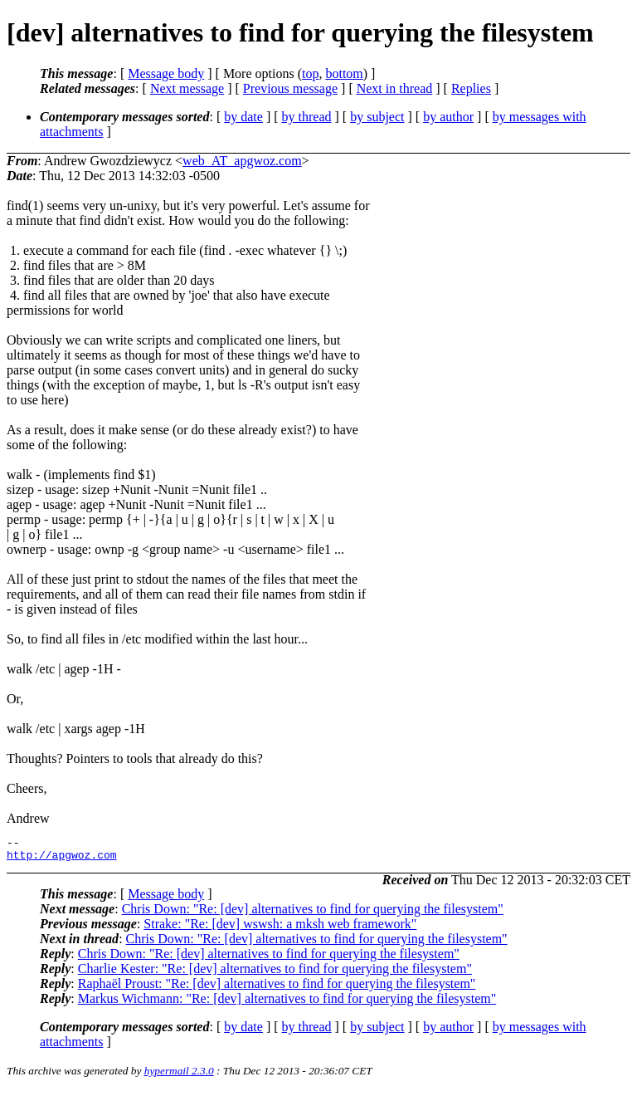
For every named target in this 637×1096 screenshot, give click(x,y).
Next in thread (395, 88)
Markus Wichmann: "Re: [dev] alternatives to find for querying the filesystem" (287, 1003)
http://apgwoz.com (62, 859)
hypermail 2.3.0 (179, 1075)
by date (243, 117)
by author (448, 117)
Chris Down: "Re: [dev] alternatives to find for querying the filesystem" (312, 914)
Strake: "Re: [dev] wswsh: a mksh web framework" (279, 929)
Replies (471, 88)
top (310, 73)
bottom (343, 73)
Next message (187, 88)
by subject (377, 117)
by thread (307, 117)
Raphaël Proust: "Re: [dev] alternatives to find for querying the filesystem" (277, 988)
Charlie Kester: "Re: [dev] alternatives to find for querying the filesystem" (275, 973)
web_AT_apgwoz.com (242, 161)
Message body (166, 73)
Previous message (290, 88)
